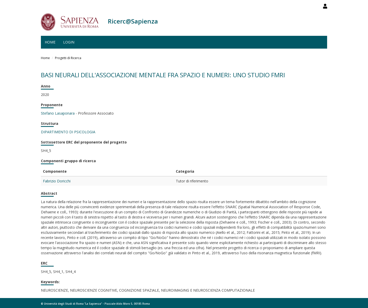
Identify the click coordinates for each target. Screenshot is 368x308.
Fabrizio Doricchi (57, 181)
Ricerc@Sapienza (133, 21)
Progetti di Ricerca (68, 58)
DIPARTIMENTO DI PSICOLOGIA (68, 131)
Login (68, 42)
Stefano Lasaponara (58, 113)
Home (50, 42)
